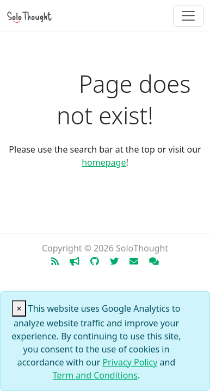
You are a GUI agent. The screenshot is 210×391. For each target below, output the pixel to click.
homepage (104, 162)
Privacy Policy (129, 362)
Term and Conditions (95, 375)
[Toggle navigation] (188, 16)
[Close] (19, 308)
